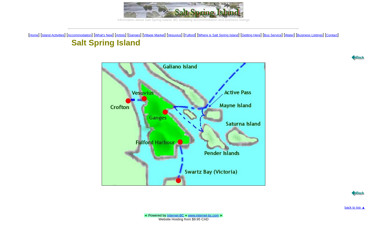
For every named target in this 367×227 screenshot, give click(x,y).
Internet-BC (175, 215)
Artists (120, 35)
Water (289, 35)
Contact (331, 35)
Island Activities (53, 35)
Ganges (134, 35)
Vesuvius (174, 35)
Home (34, 35)
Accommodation (79, 35)
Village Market (153, 35)
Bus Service (272, 35)
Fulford (190, 35)
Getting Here (251, 35)
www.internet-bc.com (203, 215)
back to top (355, 207)
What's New (104, 35)
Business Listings (310, 35)
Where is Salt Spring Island (218, 35)
